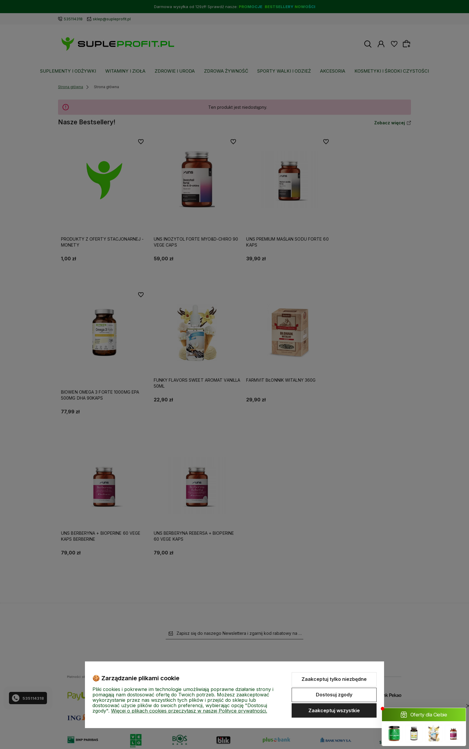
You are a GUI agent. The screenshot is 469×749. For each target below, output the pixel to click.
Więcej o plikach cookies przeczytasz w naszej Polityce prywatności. (189, 711)
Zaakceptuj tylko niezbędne (334, 679)
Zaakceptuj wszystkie (334, 710)
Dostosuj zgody (334, 695)
